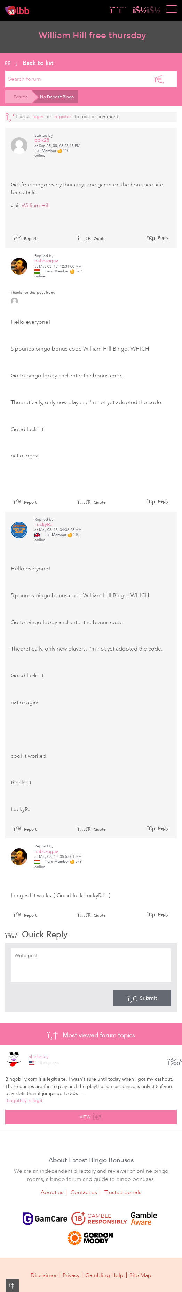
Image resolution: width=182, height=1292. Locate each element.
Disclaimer (44, 1275)
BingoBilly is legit (23, 1100)
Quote (92, 238)
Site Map (140, 1275)
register (62, 116)
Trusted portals (122, 1192)
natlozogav (46, 260)
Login (38, 116)
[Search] (159, 79)
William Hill (36, 205)
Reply (162, 237)
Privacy (71, 1275)
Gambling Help (104, 1275)
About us (52, 1192)
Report (25, 238)
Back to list (29, 63)
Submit (142, 997)
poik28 (41, 140)
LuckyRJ (43, 524)
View (91, 1116)
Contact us (84, 1192)
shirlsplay (38, 1056)
